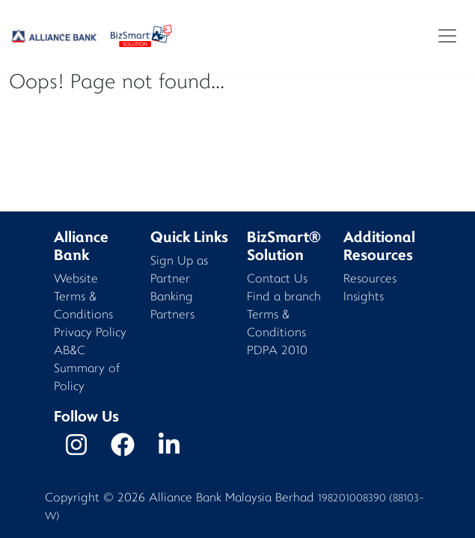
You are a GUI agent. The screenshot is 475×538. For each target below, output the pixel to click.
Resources (369, 280)
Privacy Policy (90, 334)
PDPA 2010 (277, 351)
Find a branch (284, 298)
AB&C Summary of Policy (87, 369)
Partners (172, 316)
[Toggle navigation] (447, 36)
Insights (363, 298)
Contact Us (277, 280)
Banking (171, 298)
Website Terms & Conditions (83, 298)
